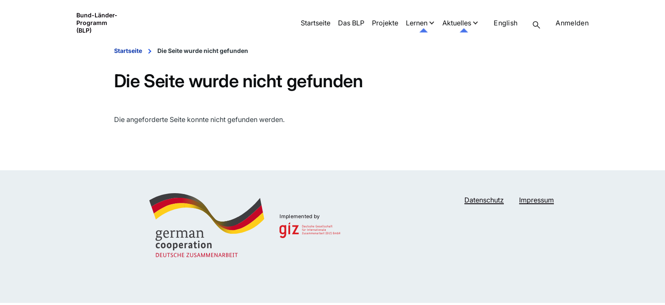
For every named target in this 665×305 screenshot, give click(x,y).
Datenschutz (484, 200)
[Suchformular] (536, 25)
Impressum (536, 200)
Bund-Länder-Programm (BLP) (96, 22)
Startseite (128, 50)
